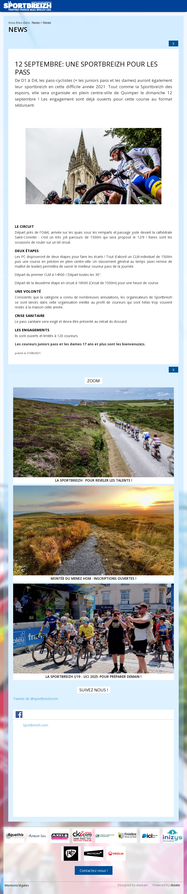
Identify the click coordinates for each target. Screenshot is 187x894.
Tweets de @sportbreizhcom (35, 698)
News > (37, 23)
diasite (175, 885)
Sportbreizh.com (35, 725)
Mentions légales (17, 885)
